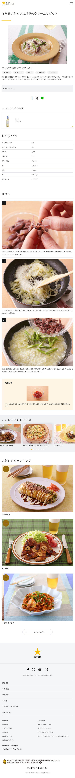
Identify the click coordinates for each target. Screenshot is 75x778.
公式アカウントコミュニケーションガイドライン (53, 736)
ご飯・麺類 (40, 72)
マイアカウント (7, 728)
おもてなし (52, 72)
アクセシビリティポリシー (46, 732)
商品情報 (5, 683)
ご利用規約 (41, 720)
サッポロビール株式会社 (10, 746)
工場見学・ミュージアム (10, 706)
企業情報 (5, 720)
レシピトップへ (39, 632)
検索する (67, 3)
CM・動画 (5, 689)
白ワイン (7, 72)
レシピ (4, 701)
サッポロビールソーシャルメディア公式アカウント (37, 675)
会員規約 (5, 732)
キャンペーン (6, 712)
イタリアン (18, 72)
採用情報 (5, 724)
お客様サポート (7, 736)
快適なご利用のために (45, 724)
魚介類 (30, 72)
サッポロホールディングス (10, 749)
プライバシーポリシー (45, 728)
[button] (30, 449)
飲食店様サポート (8, 740)
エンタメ (5, 695)
